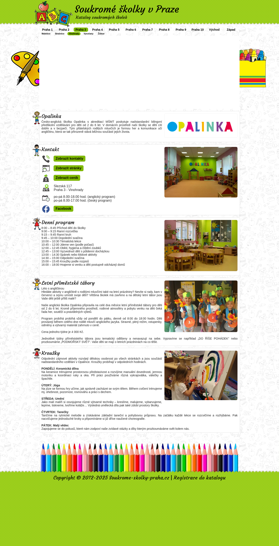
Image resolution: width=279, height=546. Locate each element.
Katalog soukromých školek (101, 17)
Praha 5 (114, 29)
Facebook (63, 208)
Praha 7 (147, 29)
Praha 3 (81, 29)
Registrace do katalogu (200, 478)
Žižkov (101, 34)
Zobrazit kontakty (69, 158)
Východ (214, 29)
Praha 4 (97, 29)
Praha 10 (198, 29)
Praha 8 (164, 29)
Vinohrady (74, 34)
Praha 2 (64, 29)
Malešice (46, 34)
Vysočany (88, 34)
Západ (231, 29)
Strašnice (59, 34)
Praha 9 (181, 29)
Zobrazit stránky (69, 168)
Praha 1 (47, 29)
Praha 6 (131, 29)
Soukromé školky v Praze (127, 9)
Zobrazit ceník (67, 177)
